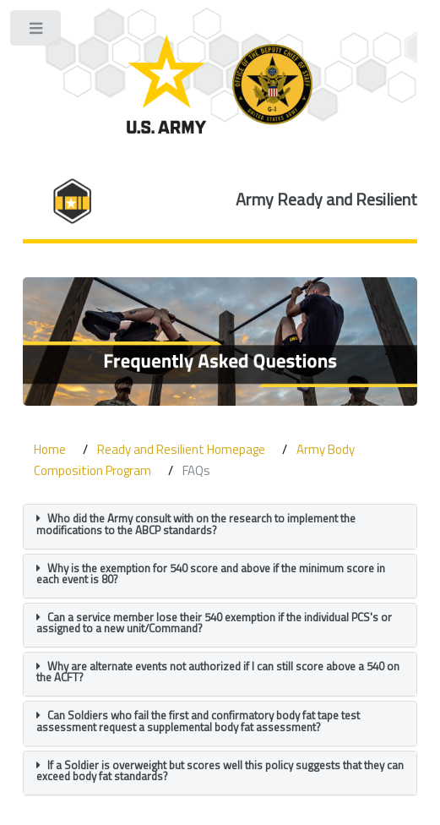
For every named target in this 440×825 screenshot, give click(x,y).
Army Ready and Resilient (326, 199)
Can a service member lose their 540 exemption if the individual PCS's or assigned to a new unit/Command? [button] (214, 623)
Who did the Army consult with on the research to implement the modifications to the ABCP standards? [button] (196, 524)
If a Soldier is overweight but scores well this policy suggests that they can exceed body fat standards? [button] (220, 770)
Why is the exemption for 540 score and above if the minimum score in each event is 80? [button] (210, 573)
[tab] (220, 526)
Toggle (36, 31)
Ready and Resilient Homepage (181, 449)
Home (50, 449)
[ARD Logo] (220, 84)
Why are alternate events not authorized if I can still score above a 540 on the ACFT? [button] (217, 672)
